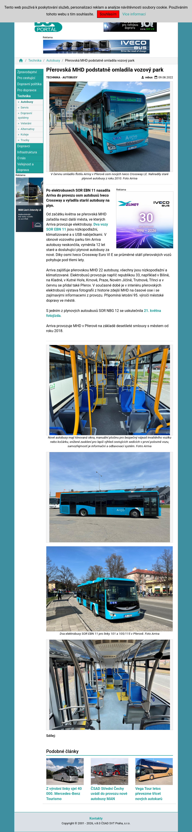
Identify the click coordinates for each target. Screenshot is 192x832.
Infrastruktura (27, 152)
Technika (34, 61)
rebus (147, 77)
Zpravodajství (27, 72)
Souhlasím (108, 14)
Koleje (25, 134)
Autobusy (53, 61)
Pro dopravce (26, 90)
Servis (25, 107)
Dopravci (23, 146)
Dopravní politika (29, 84)
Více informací (134, 14)
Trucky (25, 140)
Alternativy (27, 129)
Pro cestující (26, 78)
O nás (21, 158)
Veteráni (26, 123)
